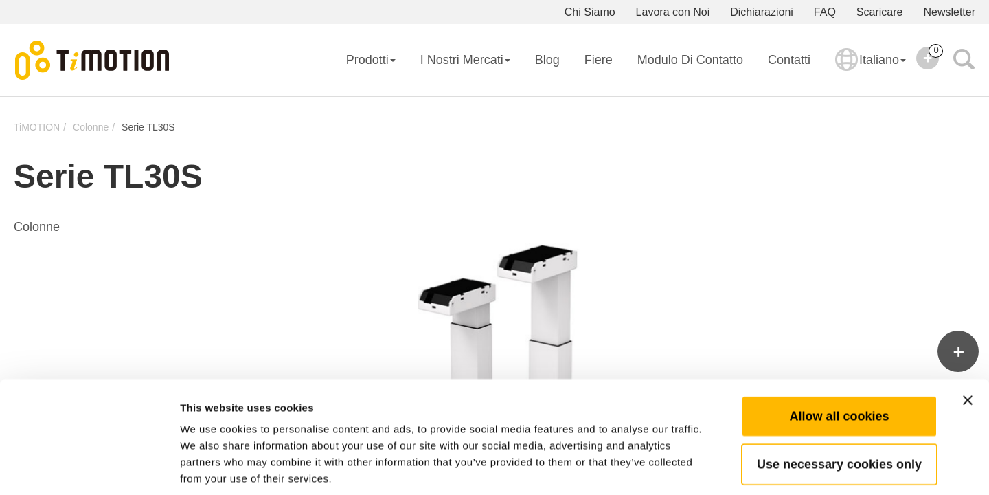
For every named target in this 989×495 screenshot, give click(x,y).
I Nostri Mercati (465, 60)
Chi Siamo (590, 12)
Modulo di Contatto (690, 60)
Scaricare (879, 12)
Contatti (789, 60)
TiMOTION (37, 127)
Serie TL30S (148, 127)
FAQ (825, 12)
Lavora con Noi (673, 12)
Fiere (598, 60)
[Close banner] (968, 334)
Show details (721, 468)
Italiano (870, 68)
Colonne (91, 127)
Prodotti (371, 60)
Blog (547, 60)
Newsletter (949, 12)
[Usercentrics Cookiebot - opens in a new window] (89, 468)
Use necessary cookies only (839, 398)
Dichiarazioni (761, 12)
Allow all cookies (839, 350)
